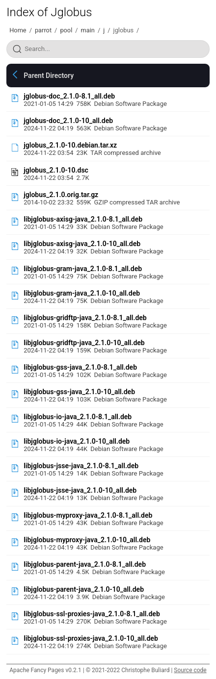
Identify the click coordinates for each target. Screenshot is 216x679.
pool (66, 30)
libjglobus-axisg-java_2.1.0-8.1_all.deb (83, 219)
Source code (190, 670)
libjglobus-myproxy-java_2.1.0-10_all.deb (87, 540)
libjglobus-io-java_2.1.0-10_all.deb (77, 441)
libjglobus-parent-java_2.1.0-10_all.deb (84, 589)
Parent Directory (49, 75)
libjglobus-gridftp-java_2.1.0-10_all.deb (84, 343)
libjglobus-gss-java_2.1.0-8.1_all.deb (80, 367)
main (88, 30)
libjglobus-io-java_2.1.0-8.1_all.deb (78, 417)
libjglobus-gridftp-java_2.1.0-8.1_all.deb (85, 318)
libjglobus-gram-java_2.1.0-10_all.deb (82, 293)
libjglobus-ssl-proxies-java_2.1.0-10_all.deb (91, 638)
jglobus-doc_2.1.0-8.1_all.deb (69, 96)
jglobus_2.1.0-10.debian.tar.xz (70, 145)
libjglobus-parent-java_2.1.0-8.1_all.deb (85, 564)
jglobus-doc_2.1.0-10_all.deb (68, 121)
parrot (43, 30)
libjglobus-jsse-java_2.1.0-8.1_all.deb (81, 466)
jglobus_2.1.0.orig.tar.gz (61, 195)
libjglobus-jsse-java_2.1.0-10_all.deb (80, 490)
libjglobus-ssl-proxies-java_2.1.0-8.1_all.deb (92, 614)
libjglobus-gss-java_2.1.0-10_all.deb (79, 392)
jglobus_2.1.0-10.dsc (56, 170)
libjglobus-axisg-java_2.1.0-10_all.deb (82, 244)
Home (17, 30)
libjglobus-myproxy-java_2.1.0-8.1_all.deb (88, 515)
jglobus (123, 30)
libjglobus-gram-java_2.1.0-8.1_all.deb (83, 269)
